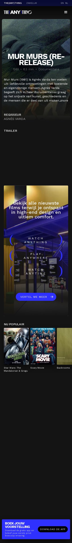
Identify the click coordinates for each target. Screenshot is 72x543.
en (62, 3)
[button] (66, 12)
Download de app (52, 529)
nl (66, 3)
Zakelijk (31, 3)
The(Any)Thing (13, 3)
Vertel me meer (33, 296)
